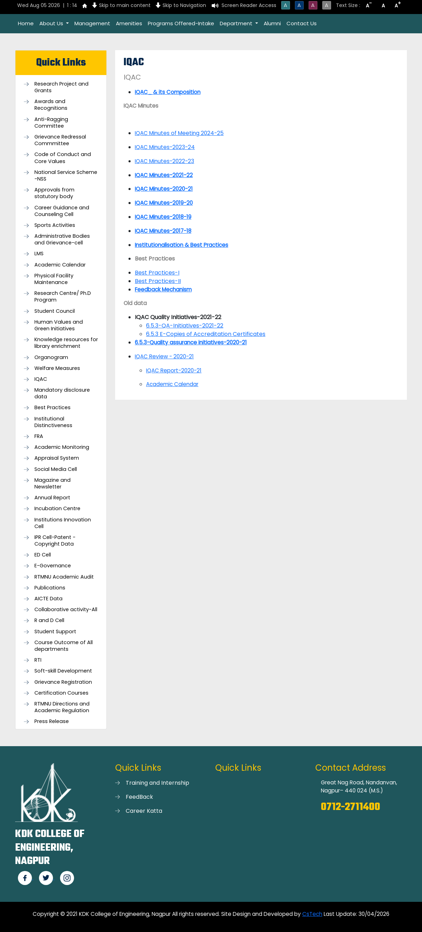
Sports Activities (54, 225)
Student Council (54, 311)
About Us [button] (52, 23)
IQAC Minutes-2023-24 (165, 147)
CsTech (312, 914)
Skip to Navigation (184, 5)
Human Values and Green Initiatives (58, 325)
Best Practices (52, 407)
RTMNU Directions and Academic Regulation (62, 707)
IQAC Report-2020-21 (174, 370)
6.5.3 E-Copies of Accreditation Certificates (205, 334)
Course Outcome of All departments (63, 646)
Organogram (51, 357)
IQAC (40, 379)
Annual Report (52, 497)
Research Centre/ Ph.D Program (62, 296)
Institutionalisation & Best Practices (181, 245)
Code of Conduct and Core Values (62, 157)
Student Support (55, 631)
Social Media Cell (55, 469)
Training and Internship (157, 783)
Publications (49, 588)
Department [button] (237, 23)
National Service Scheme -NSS (65, 175)
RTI (37, 660)
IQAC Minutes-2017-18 (163, 231)
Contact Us (301, 23)
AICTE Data (48, 598)
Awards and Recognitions (50, 105)
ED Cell (42, 555)
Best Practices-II (158, 281)
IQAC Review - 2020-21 (164, 356)
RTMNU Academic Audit (64, 577)
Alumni (272, 23)
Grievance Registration (63, 682)
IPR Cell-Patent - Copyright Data (54, 540)
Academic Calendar (60, 265)
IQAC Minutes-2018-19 (163, 217)
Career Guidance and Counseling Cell (61, 211)
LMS (39, 253)
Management (92, 23)
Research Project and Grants (61, 87)
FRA (38, 436)
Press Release (51, 721)
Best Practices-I (157, 273)
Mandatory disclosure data (62, 393)
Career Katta (144, 811)
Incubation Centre (57, 508)
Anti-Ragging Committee (51, 122)
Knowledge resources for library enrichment (66, 343)
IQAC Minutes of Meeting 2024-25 (179, 133)
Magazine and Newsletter (52, 483)
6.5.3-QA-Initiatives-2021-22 (184, 326)
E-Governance (52, 565)
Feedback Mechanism (163, 289)
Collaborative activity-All (65, 609)
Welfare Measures (57, 368)
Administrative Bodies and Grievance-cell (62, 239)
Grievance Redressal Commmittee (60, 140)
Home (26, 23)
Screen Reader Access (249, 5)
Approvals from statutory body (54, 193)
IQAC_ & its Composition (167, 92)
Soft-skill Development (63, 671)
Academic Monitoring (61, 447)
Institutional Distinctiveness (53, 422)
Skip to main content (125, 5)
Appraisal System (56, 458)
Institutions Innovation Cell (62, 523)
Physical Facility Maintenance (53, 279)
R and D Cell (49, 620)
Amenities (129, 23)
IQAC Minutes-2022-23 (164, 161)
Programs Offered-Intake (181, 23)
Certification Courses (61, 693)
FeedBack (139, 797)
